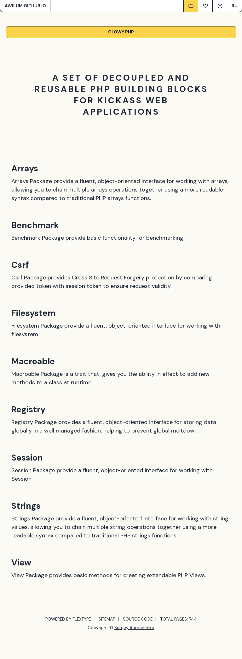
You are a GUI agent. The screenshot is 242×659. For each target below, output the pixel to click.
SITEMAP (107, 619)
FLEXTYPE (81, 619)
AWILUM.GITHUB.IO (25, 6)
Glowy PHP (121, 32)
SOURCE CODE (138, 619)
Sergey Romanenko (134, 627)
